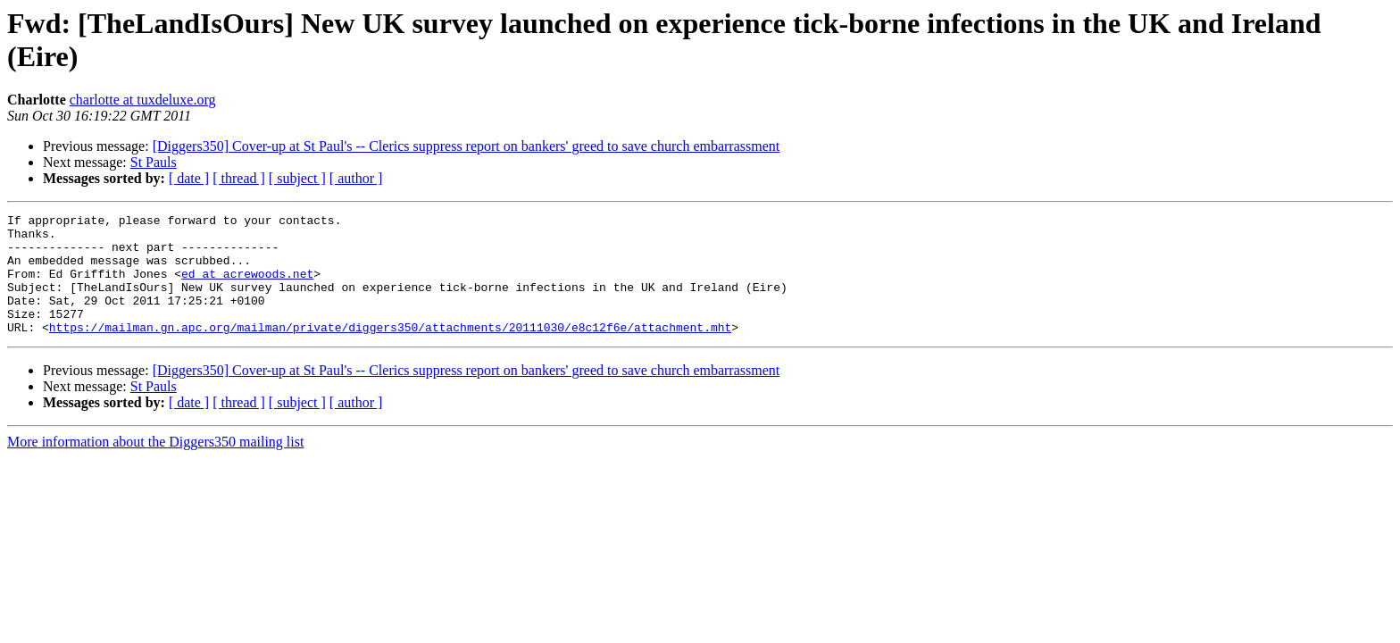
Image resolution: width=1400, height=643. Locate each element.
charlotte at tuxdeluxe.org (143, 99)
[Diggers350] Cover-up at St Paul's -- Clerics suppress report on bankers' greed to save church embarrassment (466, 146)
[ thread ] (238, 178)
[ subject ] (297, 178)
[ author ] (356, 178)
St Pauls (153, 162)
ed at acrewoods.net (247, 287)
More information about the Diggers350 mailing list (155, 465)
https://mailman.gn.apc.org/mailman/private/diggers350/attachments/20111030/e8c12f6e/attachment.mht (390, 351)
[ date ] (189, 178)
